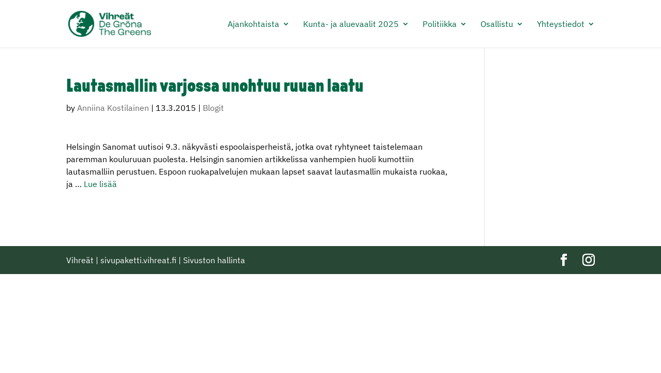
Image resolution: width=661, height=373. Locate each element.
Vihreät (80, 260)
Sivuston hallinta (214, 260)
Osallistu (496, 24)
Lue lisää (100, 184)
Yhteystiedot (560, 24)
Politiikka (440, 24)
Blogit (213, 108)
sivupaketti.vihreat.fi (138, 260)
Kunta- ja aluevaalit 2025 (351, 24)
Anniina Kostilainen (113, 108)
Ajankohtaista (253, 24)
